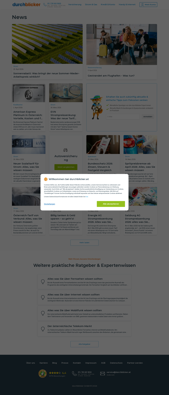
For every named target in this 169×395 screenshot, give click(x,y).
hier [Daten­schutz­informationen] (87, 197)
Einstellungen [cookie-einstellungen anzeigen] (49, 204)
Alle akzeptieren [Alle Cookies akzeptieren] (111, 204)
